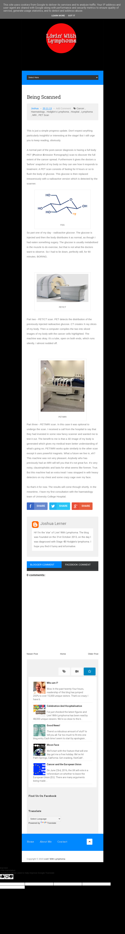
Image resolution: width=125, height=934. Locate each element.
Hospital (75, 111)
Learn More (58, 15)
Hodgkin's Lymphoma (58, 111)
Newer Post (32, 654)
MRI (34, 115)
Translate (48, 823)
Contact (62, 841)
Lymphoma (87, 111)
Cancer (80, 108)
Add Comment (63, 108)
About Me (46, 841)
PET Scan (44, 115)
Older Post (93, 654)
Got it (71, 15)
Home (63, 654)
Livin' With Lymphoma (54, 859)
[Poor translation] (9, 876)
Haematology (38, 111)
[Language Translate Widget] (44, 818)
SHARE (36, 506)
